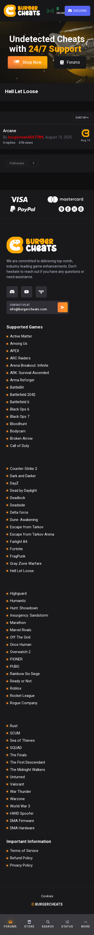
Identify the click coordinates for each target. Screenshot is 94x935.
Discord (77, 11)
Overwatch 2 (20, 652)
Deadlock (17, 498)
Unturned (17, 777)
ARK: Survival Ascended (29, 373)
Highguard (18, 593)
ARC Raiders (20, 358)
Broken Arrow (21, 438)
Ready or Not (21, 681)
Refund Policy (21, 858)
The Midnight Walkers (27, 770)
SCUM (15, 733)
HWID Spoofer (22, 813)
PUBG (14, 666)
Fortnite (16, 549)
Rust (14, 726)
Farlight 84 (18, 542)
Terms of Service (24, 851)
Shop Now (27, 62)
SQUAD (16, 748)
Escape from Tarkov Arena (32, 534)
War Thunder (20, 792)
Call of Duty (19, 446)
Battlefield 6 (19, 402)
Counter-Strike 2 (23, 469)
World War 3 (20, 806)
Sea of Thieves (22, 740)
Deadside (17, 505)
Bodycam (18, 431)
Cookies (47, 896)
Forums (70, 62)
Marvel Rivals (20, 630)
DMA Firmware (22, 821)
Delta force (19, 512)
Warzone (17, 799)
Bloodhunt (18, 424)
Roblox (15, 688)
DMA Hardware (22, 828)
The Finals (18, 755)
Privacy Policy (21, 865)
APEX (14, 351)
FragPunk (17, 556)
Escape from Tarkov (26, 527)
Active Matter (21, 336)
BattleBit (17, 387)
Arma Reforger (22, 380)
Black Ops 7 (19, 417)
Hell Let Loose (22, 571)
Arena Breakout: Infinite (29, 365)
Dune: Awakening (24, 520)
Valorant (17, 784)
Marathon (18, 623)
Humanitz (18, 601)
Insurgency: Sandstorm (29, 615)
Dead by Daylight (23, 491)
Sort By (81, 117)
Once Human (20, 645)
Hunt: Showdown (24, 608)
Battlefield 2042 (22, 395)
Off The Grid (20, 637)
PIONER (16, 659)
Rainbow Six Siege (25, 674)
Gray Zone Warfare (26, 564)
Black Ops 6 (19, 409)
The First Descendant (27, 762)
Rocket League (22, 696)
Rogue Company (23, 703)
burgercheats (47, 904)
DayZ (14, 483)
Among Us (18, 344)
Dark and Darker (23, 476)
